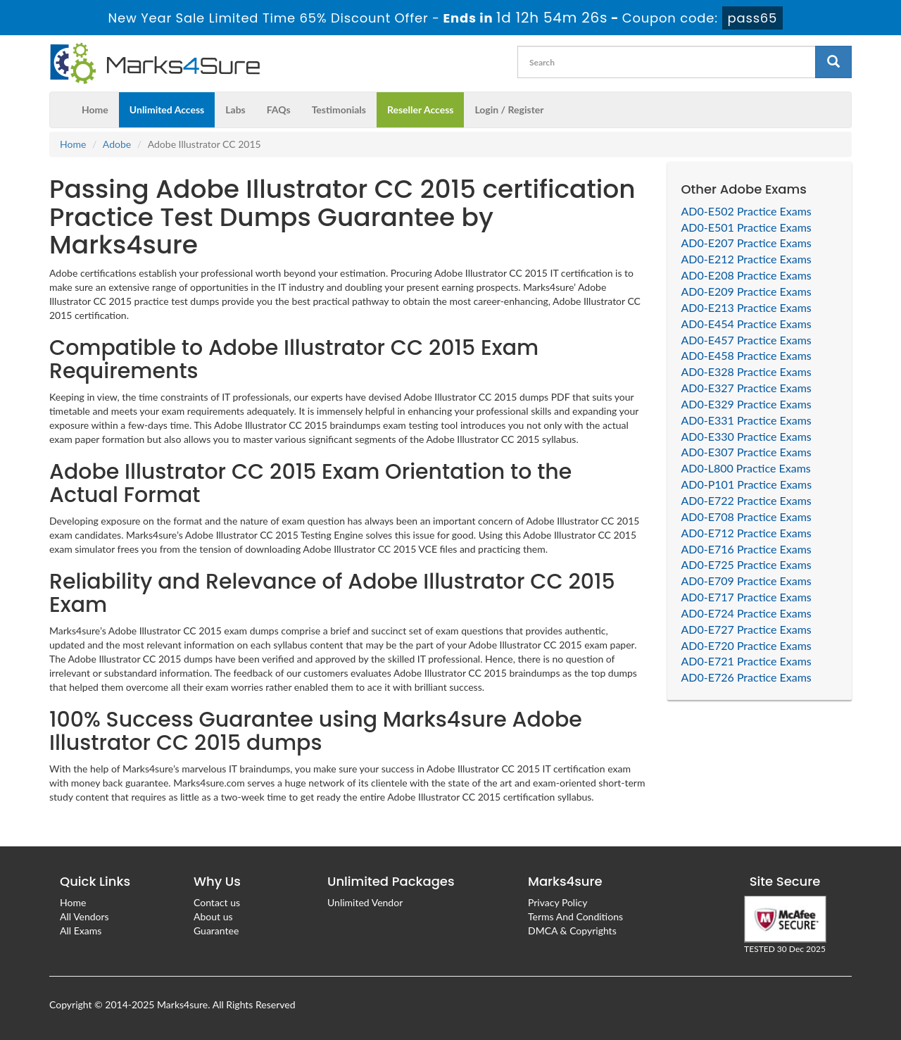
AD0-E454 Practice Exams (746, 323)
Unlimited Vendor (365, 902)
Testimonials (339, 109)
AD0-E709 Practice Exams (746, 580)
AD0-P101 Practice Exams (746, 484)
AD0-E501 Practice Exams (746, 227)
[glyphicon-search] (833, 62)
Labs (235, 109)
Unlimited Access (167, 109)
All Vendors (84, 916)
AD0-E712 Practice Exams (746, 532)
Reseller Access (420, 109)
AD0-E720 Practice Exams (746, 645)
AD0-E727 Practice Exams (746, 629)
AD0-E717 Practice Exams (746, 596)
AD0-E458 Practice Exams (746, 355)
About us (213, 916)
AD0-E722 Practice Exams (746, 500)
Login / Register (508, 109)
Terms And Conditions (575, 916)
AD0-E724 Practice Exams (746, 613)
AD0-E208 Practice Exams (746, 275)
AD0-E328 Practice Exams (746, 371)
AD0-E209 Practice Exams (746, 291)
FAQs (279, 109)
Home (95, 109)
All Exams (80, 930)
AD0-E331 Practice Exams (746, 420)
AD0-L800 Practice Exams (746, 468)
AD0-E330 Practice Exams (746, 436)
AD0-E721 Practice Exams (746, 661)
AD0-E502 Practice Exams (746, 211)
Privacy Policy (557, 902)
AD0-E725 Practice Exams (746, 564)
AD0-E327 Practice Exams (746, 387)
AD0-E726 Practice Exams (746, 677)
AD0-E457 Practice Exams (746, 339)
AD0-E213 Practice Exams (746, 307)
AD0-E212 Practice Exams (746, 258)
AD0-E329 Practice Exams (746, 404)
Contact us (217, 902)
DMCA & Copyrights (572, 930)
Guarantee (216, 930)
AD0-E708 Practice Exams (746, 516)
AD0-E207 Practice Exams (746, 242)
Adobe (117, 144)
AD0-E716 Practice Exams (746, 549)
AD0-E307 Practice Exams (746, 451)
